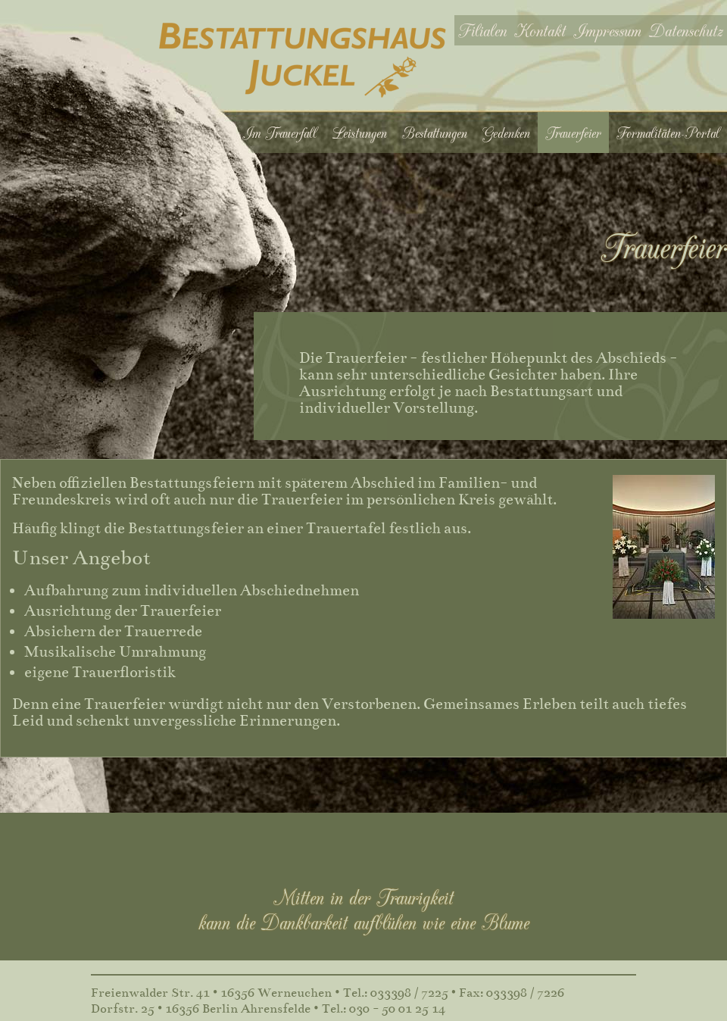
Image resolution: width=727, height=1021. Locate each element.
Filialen (482, 30)
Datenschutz (686, 30)
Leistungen (359, 132)
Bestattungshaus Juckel (302, 60)
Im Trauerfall (279, 132)
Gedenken (506, 132)
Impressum (607, 30)
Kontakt (540, 30)
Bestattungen (434, 132)
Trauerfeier (573, 132)
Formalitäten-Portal (667, 132)
